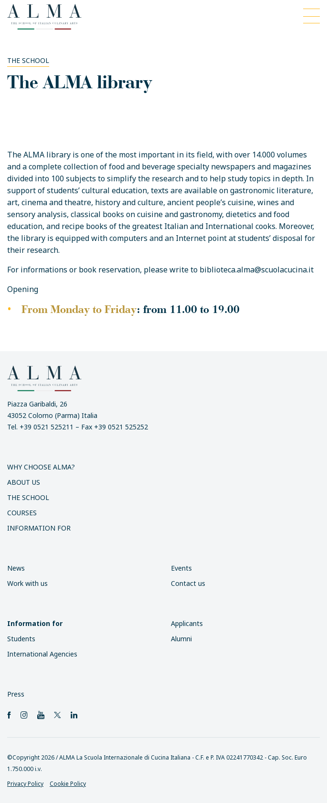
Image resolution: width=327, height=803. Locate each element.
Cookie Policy (68, 784)
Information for (39, 527)
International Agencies (42, 653)
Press (15, 694)
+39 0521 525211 (47, 426)
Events (181, 568)
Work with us (27, 583)
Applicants (187, 623)
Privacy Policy (25, 784)
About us (23, 482)
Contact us (188, 583)
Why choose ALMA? (41, 466)
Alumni (181, 638)
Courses (22, 512)
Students (21, 638)
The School (28, 60)
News (16, 568)
